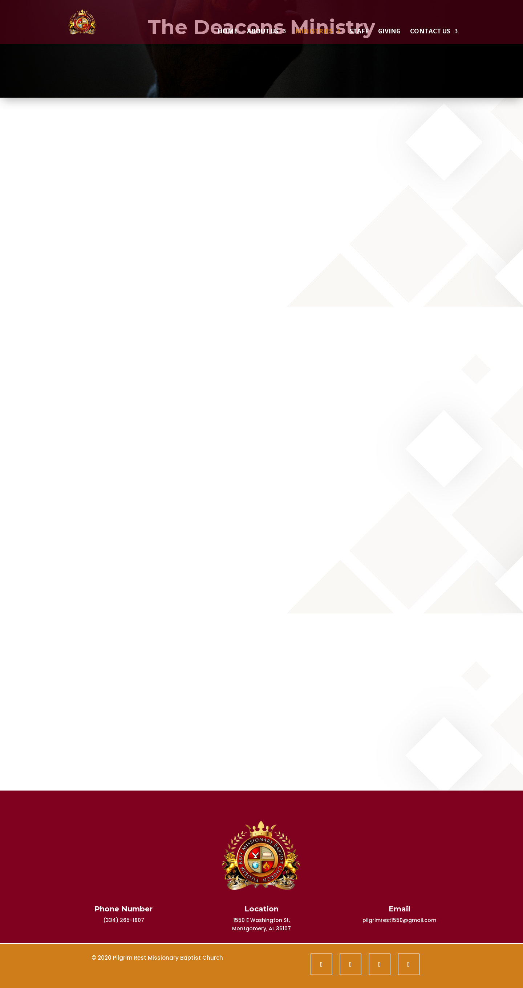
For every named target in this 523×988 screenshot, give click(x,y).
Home (228, 32)
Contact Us (430, 32)
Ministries (314, 32)
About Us (263, 32)
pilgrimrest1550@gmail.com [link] (399, 920)
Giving (389, 32)
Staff (359, 32)
